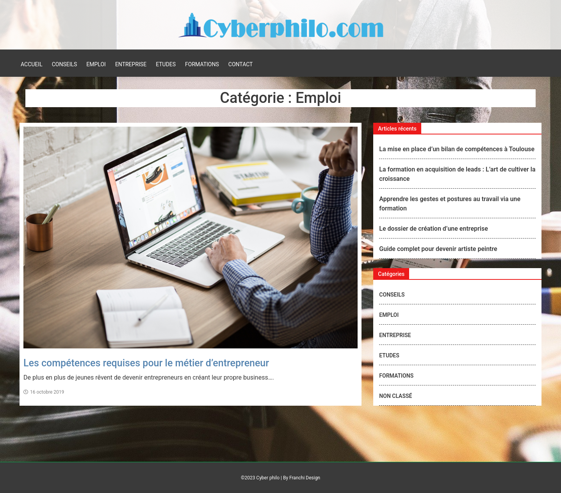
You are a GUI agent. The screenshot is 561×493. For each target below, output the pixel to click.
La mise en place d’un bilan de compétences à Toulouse (456, 149)
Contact (240, 64)
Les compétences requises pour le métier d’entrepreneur (146, 363)
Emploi (96, 64)
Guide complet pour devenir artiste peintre (438, 249)
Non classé (395, 396)
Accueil (32, 64)
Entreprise (130, 64)
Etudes (166, 64)
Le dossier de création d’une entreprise (433, 228)
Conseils (64, 64)
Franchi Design (304, 478)
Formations (202, 64)
